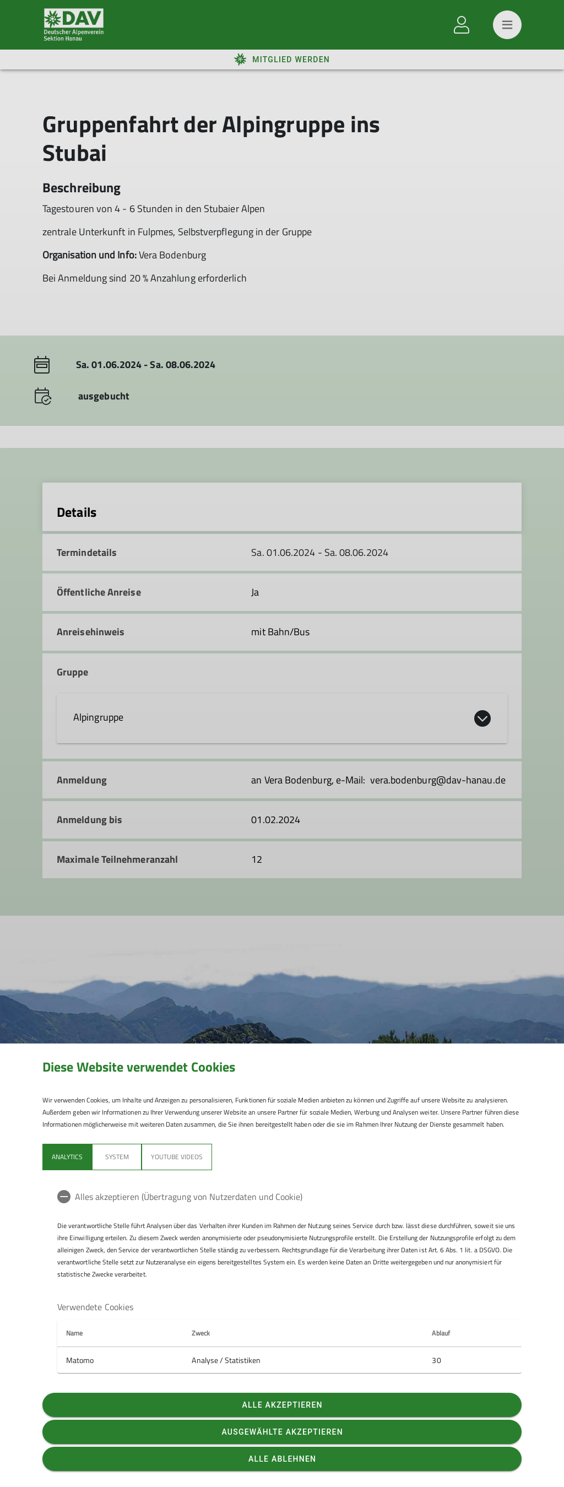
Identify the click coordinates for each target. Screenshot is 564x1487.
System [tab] (117, 1156)
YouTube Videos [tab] (177, 1156)
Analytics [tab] (67, 1156)
